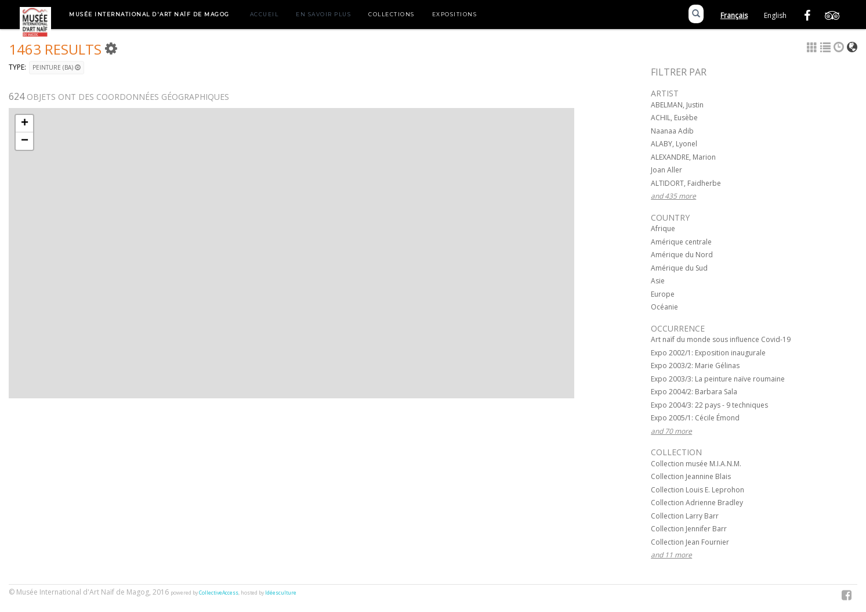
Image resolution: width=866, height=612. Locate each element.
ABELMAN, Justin (677, 105)
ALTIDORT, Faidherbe (686, 183)
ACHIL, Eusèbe (674, 118)
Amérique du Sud (679, 268)
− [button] (24, 141)
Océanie (664, 307)
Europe (663, 294)
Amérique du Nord (682, 255)
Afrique (663, 228)
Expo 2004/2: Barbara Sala (694, 392)
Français (734, 15)
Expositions (454, 14)
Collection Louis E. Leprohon (697, 490)
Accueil (264, 14)
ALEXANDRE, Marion (683, 157)
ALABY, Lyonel (674, 144)
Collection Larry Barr (685, 516)
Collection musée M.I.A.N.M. (696, 464)
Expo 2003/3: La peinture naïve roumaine (718, 379)
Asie (658, 281)
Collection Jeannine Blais (691, 476)
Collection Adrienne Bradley (697, 502)
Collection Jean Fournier (690, 542)
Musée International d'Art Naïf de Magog (149, 14)
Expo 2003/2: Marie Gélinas (695, 365)
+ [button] (24, 123)
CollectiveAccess (218, 592)
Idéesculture (280, 592)
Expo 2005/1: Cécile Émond (695, 418)
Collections (391, 14)
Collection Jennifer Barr (689, 529)
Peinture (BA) (56, 67)
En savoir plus (323, 14)
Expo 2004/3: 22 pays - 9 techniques (709, 405)
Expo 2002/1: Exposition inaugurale (708, 353)
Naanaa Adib (672, 131)
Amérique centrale (681, 242)
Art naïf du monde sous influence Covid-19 (721, 339)
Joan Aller (666, 170)
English (775, 15)
